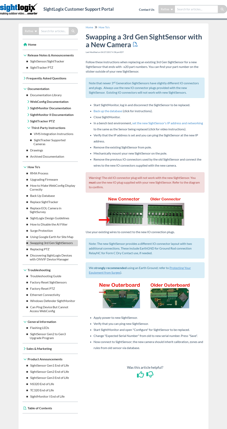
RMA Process (39, 173)
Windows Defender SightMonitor (52, 301)
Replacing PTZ (40, 249)
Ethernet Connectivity (45, 295)
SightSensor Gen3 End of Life (49, 377)
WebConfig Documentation (49, 101)
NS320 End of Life (42, 384)
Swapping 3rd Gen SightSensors (51, 243)
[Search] (222, 9)
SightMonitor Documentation (50, 108)
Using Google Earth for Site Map (51, 237)
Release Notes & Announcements (51, 55)
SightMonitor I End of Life (47, 396)
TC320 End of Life (42, 390)
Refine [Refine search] (167, 9)
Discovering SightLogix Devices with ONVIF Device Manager (51, 257)
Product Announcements (45, 359)
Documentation (38, 89)
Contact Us (146, 9)
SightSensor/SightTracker (47, 61)
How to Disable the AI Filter (49, 224)
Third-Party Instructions (48, 128)
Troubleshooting (39, 270)
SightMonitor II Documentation (52, 114)
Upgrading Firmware (44, 179)
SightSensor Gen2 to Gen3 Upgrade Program (48, 336)
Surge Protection (41, 230)
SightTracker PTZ (41, 67)
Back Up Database (42, 195)
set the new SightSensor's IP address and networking (167, 123)
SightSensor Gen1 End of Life (49, 365)
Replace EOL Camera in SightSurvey (45, 210)
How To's (34, 167)
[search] (196, 9)
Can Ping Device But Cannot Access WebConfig (49, 309)
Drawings (36, 150)
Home (32, 44)
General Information (42, 321)
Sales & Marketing (39, 348)
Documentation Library (46, 95)
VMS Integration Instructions (53, 134)
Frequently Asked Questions (46, 78)
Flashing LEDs (39, 328)
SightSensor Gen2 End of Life (49, 371)
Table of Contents (40, 408)
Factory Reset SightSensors (48, 282)
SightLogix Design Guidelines (49, 218)
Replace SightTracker (44, 202)
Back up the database (108, 111)
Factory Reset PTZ (42, 288)
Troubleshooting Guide (45, 276)
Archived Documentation (47, 156)
